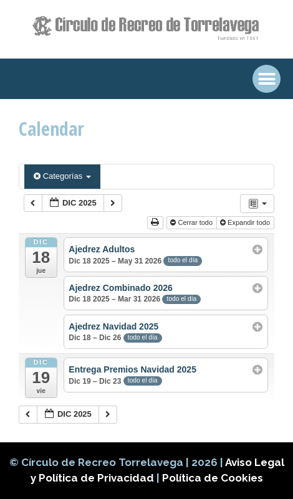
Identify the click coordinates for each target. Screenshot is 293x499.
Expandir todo (246, 222)
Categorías (62, 176)
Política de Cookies (212, 478)
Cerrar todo (192, 222)
